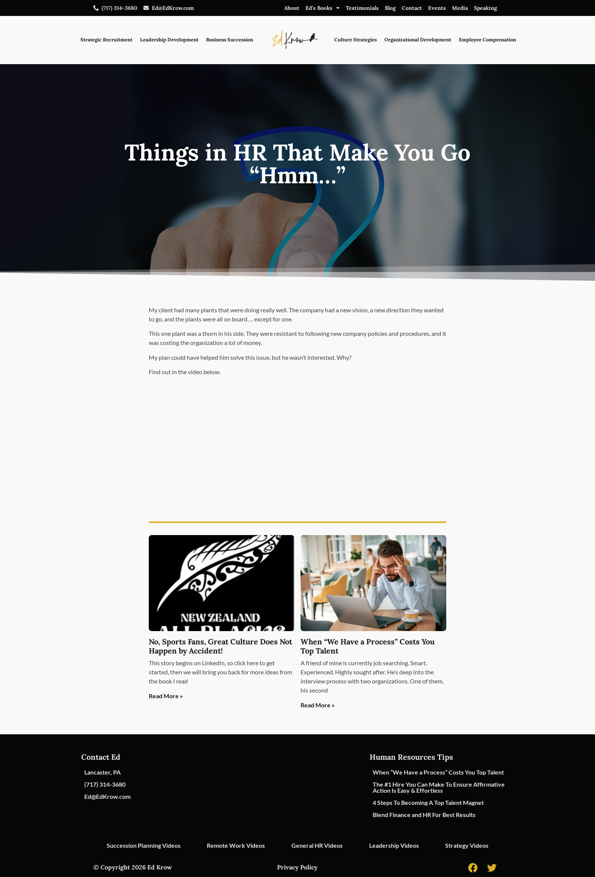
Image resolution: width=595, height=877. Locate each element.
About (291, 8)
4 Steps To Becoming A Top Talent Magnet (428, 802)
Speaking (485, 8)
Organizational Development (417, 39)
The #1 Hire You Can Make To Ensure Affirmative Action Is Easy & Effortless (439, 787)
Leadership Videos (394, 845)
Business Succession (229, 39)
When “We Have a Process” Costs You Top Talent (367, 646)
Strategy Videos (466, 845)
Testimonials (362, 8)
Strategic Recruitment (106, 39)
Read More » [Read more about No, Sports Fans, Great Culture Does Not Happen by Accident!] (166, 695)
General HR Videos (317, 845)
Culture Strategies (355, 39)
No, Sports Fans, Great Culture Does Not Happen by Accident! (220, 646)
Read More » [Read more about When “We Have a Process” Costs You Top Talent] (318, 705)
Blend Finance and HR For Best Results (424, 814)
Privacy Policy (297, 867)
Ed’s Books (322, 8)
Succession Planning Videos (144, 845)
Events (437, 8)
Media (460, 8)
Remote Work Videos (236, 845)
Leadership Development (169, 39)
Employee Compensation (487, 39)
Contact (412, 8)
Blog (390, 8)
